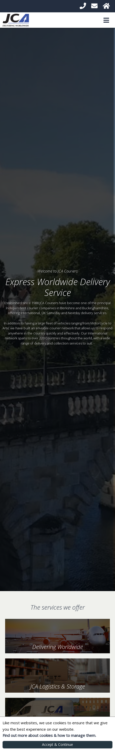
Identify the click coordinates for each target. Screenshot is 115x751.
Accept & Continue (57, 744)
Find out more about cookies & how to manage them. (49, 735)
